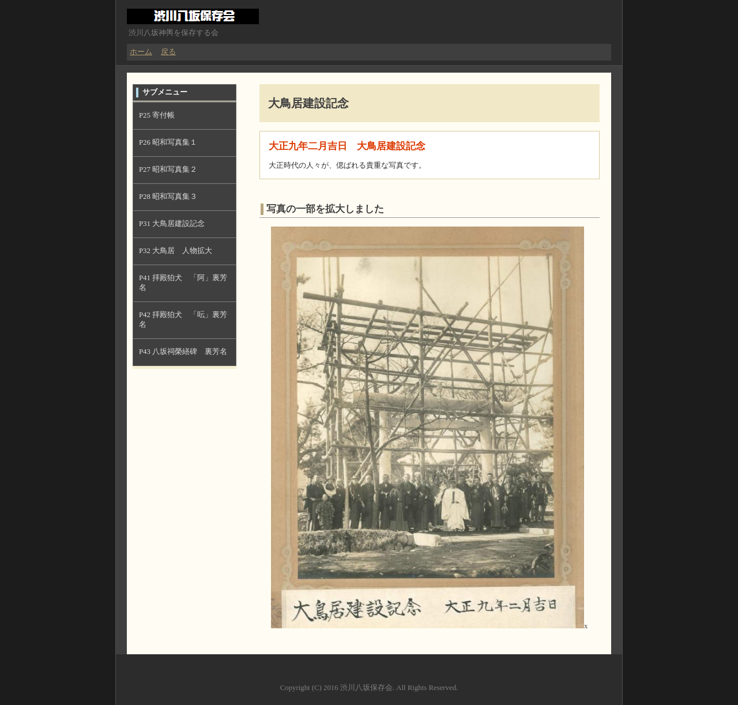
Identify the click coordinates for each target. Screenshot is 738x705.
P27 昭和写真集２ (168, 169)
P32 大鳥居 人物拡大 (175, 251)
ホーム (141, 52)
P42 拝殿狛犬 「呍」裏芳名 (183, 320)
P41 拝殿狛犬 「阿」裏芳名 (183, 283)
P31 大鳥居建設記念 (172, 224)
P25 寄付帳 (157, 115)
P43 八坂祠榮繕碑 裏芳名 (183, 352)
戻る (168, 52)
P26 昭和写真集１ (168, 142)
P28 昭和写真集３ (168, 197)
